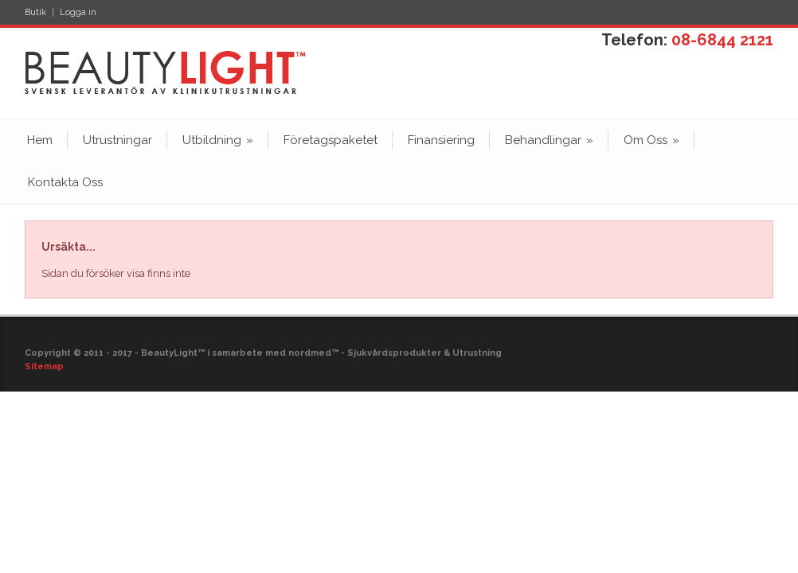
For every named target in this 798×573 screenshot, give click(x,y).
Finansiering (441, 140)
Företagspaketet (330, 140)
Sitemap (44, 366)
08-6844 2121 (722, 39)
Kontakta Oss (65, 182)
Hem (40, 140)
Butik (35, 12)
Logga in (78, 12)
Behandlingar (549, 140)
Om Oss (651, 140)
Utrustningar (117, 140)
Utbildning (217, 140)
